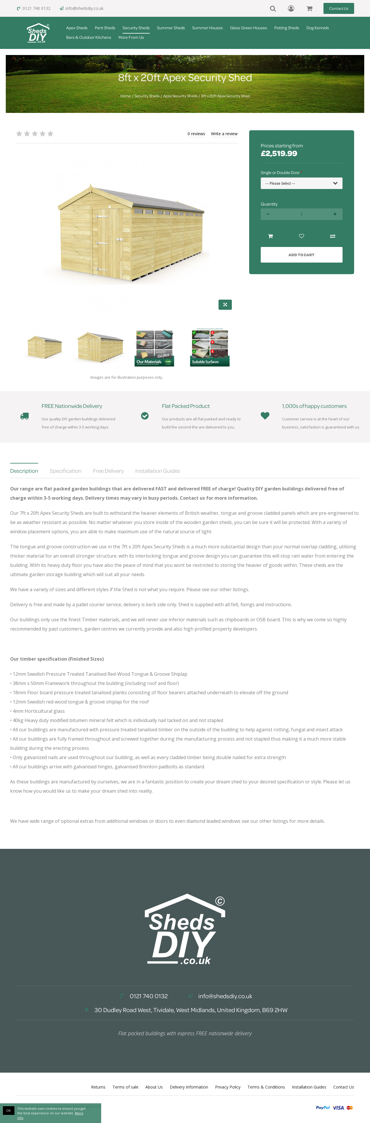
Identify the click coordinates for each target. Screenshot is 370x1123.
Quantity (269, 204)
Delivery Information (189, 1087)
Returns (98, 1087)
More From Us (131, 37)
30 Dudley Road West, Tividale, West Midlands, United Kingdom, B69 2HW (185, 1009)
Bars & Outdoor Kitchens (88, 37)
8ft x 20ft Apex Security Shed (225, 95)
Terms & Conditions (266, 1087)
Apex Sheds (77, 28)
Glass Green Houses (248, 28)
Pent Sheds (105, 28)
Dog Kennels (317, 28)
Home (125, 95)
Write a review (224, 133)
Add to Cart (301, 254)
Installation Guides (309, 1087)
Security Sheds (136, 28)
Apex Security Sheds (180, 95)
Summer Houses (207, 28)
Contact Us (338, 8)
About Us (154, 1087)
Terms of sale (125, 1087)
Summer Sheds (171, 28)
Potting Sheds (286, 28)
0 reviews (196, 133)
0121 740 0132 (33, 8)
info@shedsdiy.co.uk (81, 8)
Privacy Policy (227, 1087)
